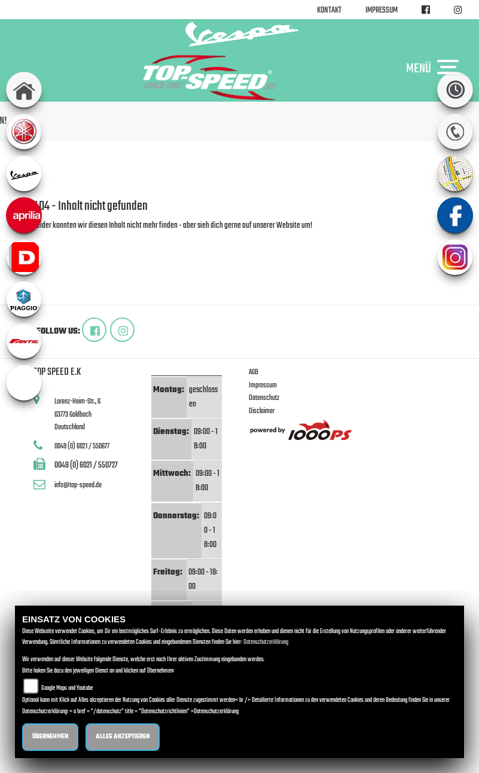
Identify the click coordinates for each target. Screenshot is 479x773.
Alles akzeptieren (123, 737)
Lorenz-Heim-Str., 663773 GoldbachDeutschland (77, 414)
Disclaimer (261, 411)
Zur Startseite (52, 240)
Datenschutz (264, 398)
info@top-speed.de (78, 485)
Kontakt (329, 10)
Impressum (381, 10)
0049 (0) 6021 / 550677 (81, 446)
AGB (253, 372)
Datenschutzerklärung (265, 642)
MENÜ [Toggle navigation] (435, 68)
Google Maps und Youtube (67, 688)
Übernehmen (50, 737)
